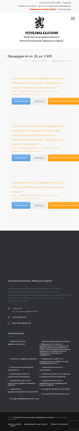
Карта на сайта (14, 424)
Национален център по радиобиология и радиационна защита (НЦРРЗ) (53, 382)
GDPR (12, 426)
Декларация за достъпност (36, 424)
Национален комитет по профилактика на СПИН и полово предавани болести (54, 361)
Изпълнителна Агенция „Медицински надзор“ (34, 417)
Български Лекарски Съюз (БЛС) (56, 389)
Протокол (39, 101)
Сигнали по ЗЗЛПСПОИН (50, 2)
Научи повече (21, 101)
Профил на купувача (27, 6)
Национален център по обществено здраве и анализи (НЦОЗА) (21, 382)
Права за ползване (59, 424)
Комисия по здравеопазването (24, 358)
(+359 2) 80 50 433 (19, 317)
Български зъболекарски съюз (55, 393)
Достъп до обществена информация (55, 6)
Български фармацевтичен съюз (24, 398)
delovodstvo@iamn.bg (21, 323)
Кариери (67, 2)
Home (25, 61)
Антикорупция (64, 9)
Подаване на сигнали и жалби (43, 9)
